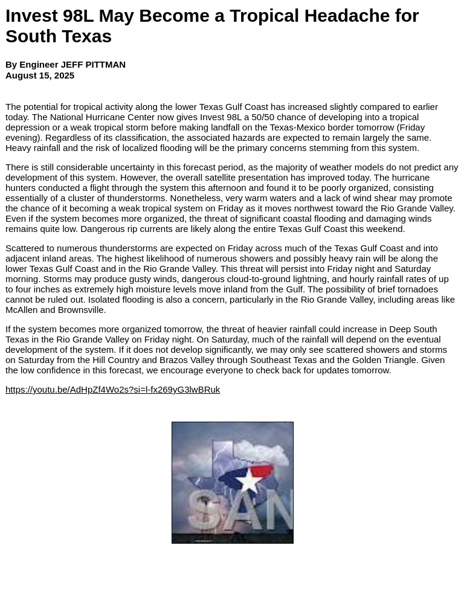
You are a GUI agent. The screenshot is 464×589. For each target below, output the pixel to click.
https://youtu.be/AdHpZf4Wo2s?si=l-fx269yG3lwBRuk (112, 389)
